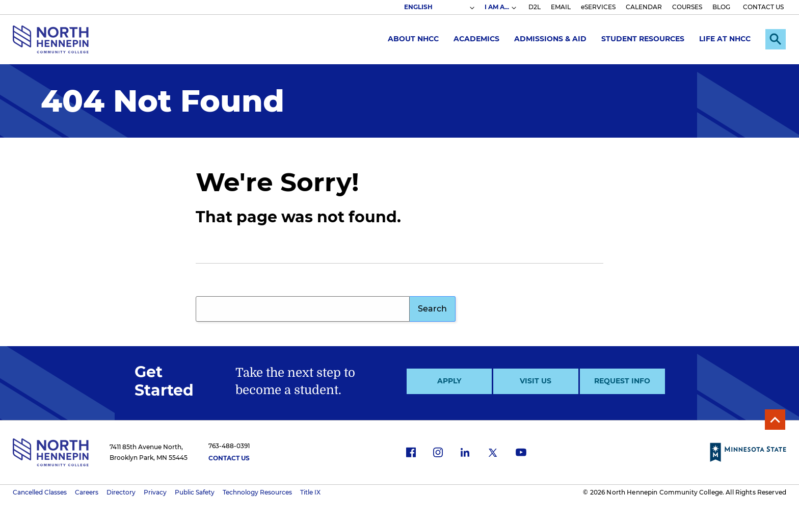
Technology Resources (257, 492)
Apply (449, 380)
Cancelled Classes (40, 492)
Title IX (310, 492)
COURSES (687, 7)
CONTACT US (763, 7)
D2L (534, 7)
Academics (476, 38)
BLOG (721, 7)
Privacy (155, 492)
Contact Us (229, 458)
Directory (121, 492)
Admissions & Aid (550, 38)
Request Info (622, 380)
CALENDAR (644, 7)
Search (432, 309)
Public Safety (195, 492)
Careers (86, 492)
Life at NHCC (725, 38)
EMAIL (561, 7)
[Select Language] (439, 7)
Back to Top (775, 419)
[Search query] (303, 309)
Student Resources (642, 38)
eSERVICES (598, 7)
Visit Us (535, 380)
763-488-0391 (229, 446)
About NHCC (413, 38)
